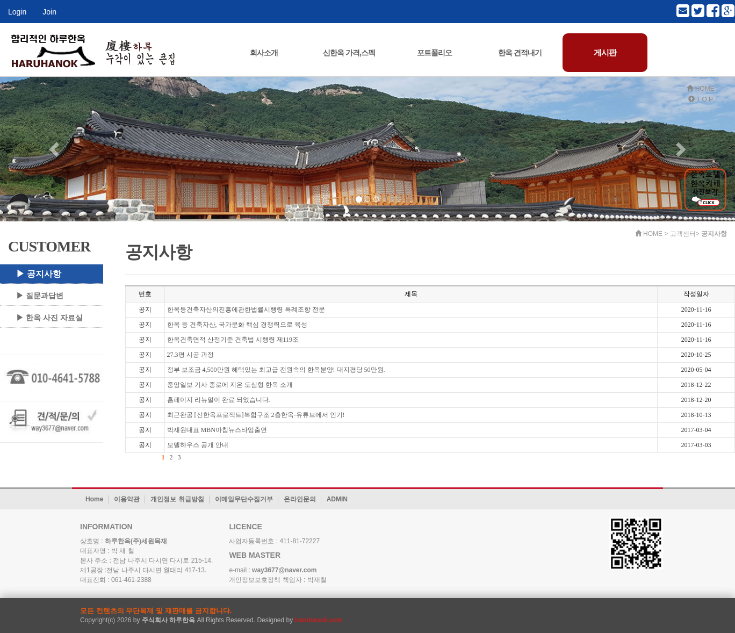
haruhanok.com (319, 620)
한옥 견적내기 (520, 52)
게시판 (605, 52)
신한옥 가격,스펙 (349, 52)
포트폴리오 (434, 52)
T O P (700, 99)
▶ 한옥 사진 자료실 (49, 317)
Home (94, 499)
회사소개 (264, 52)
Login (17, 12)
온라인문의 (300, 499)
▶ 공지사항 (38, 273)
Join (49, 12)
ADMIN (337, 499)
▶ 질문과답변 (39, 295)
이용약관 (127, 499)
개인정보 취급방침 (177, 499)
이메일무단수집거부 (244, 499)
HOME (700, 88)
